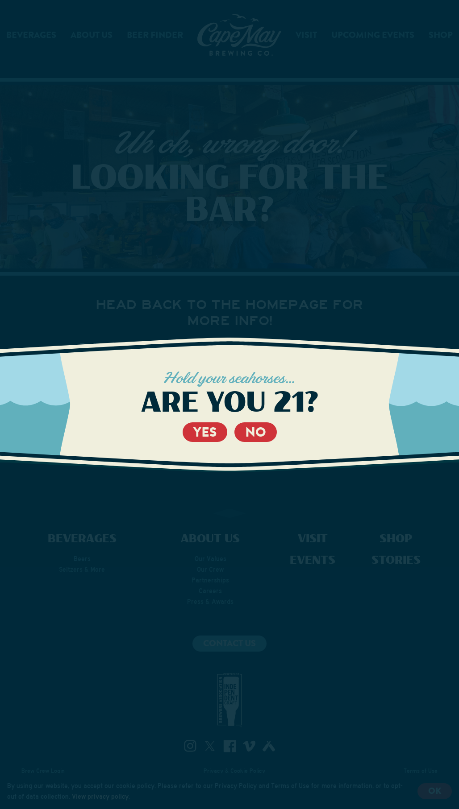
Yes (205, 432)
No (255, 432)
